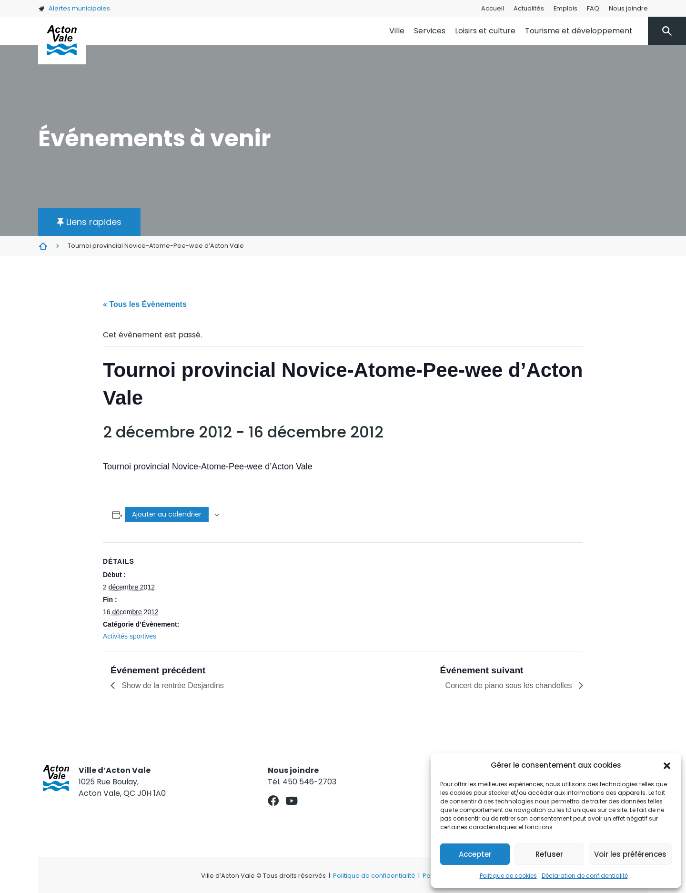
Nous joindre (628, 8)
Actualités (529, 8)
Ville (396, 30)
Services (429, 30)
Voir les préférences (630, 854)
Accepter (475, 854)
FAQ (593, 8)
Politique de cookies (508, 876)
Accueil (492, 8)
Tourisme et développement (579, 30)
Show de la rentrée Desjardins (172, 685)
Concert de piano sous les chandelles (509, 685)
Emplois (565, 8)
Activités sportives (129, 636)
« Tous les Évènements (145, 304)
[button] (667, 765)
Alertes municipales (74, 8)
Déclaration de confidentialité (585, 876)
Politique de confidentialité (374, 875)
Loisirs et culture (485, 30)
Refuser (549, 854)
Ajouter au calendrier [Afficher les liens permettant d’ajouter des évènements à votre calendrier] (167, 514)
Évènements (43, 246)
